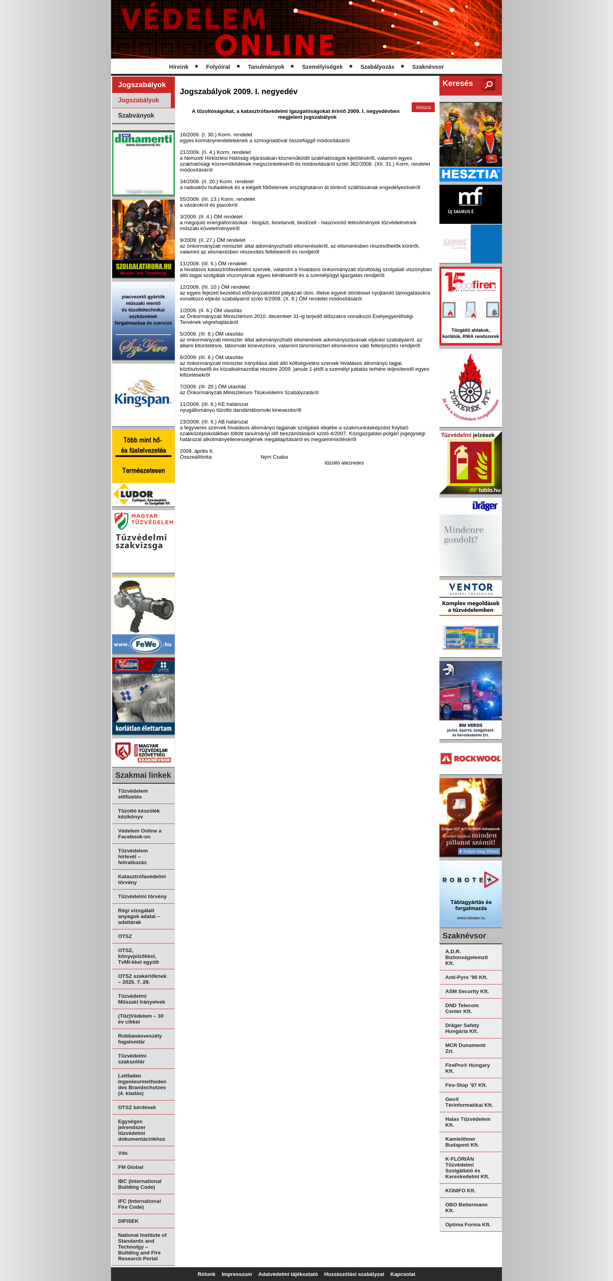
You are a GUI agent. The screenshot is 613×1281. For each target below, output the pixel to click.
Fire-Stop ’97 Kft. (466, 1085)
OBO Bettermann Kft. (466, 1207)
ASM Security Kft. (467, 991)
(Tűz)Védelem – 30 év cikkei (140, 1019)
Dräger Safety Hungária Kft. (462, 1028)
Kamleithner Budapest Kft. (462, 1142)
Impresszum (237, 1274)
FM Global (130, 1167)
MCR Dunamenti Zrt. (465, 1048)
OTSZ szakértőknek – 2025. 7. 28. (142, 979)
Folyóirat (218, 67)
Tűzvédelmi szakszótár (132, 1059)
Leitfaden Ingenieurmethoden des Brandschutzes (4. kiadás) (142, 1084)
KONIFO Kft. (460, 1190)
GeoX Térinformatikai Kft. (469, 1102)
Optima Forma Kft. (468, 1224)
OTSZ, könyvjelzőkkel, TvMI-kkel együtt (138, 956)
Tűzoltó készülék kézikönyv (139, 814)
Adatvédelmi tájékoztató (288, 1274)
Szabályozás (377, 67)
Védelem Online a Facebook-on (139, 834)
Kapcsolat (403, 1274)
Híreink (178, 67)
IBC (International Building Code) (139, 1184)
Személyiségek (322, 67)
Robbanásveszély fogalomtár (140, 1039)
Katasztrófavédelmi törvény (142, 879)
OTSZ (125, 936)
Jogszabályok (138, 100)
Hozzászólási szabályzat (354, 1274)
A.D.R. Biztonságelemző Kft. (466, 957)
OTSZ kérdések (137, 1107)
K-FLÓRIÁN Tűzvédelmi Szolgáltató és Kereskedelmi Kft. (467, 1167)
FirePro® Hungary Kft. (467, 1068)
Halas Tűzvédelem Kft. (468, 1122)
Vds (122, 1153)
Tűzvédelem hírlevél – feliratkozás (133, 856)
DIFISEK (128, 1221)
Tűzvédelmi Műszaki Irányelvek (141, 999)
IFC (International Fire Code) (139, 1204)
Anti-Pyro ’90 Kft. (466, 977)
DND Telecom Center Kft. (462, 1008)
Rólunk (206, 1274)
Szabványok (136, 115)
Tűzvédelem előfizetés (133, 794)
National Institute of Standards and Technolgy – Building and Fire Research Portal (142, 1246)
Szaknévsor (428, 67)
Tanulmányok (266, 67)
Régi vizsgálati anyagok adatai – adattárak (139, 916)
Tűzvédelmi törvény (142, 896)
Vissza (423, 107)
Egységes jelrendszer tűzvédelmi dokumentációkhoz (141, 1130)
